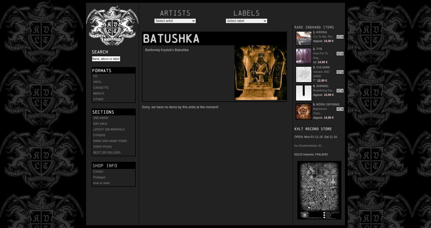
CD (95, 76)
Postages (99, 177)
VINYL (97, 82)
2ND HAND (100, 117)
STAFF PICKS (102, 146)
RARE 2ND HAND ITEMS (110, 141)
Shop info (104, 165)
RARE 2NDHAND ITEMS (314, 27)
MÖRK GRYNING (328, 104)
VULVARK (323, 67)
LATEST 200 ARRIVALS (109, 129)
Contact (98, 171)
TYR (319, 49)
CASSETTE (101, 87)
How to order (101, 183)
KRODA (321, 32)
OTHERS (99, 135)
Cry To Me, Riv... (324, 36)
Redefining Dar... (324, 90)
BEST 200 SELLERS (106, 152)
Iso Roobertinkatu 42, (308, 145)
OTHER (98, 99)
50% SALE (100, 123)
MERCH (98, 93)
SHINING (322, 86)
